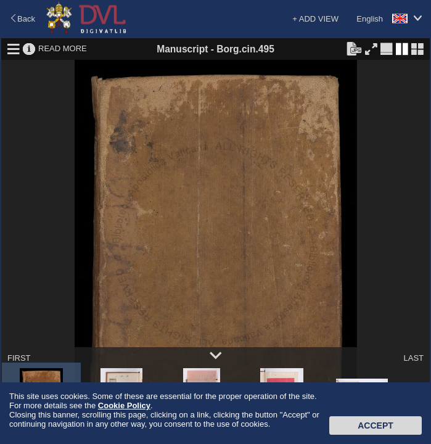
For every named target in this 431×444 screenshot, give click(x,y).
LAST (413, 358)
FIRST (19, 358)
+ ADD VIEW (315, 18)
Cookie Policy (124, 405)
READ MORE (62, 48)
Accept (375, 425)
